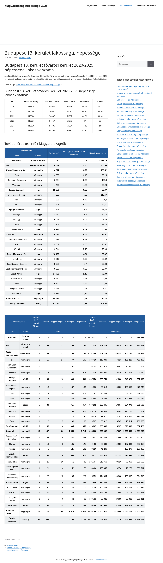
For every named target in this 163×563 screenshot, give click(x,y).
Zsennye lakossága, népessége (131, 177)
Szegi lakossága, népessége (129, 130)
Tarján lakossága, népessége (130, 157)
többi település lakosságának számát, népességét (38, 84)
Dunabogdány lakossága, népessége (133, 126)
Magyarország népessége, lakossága (100, 6)
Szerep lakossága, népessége (130, 142)
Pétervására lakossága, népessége (132, 134)
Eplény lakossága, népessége (130, 103)
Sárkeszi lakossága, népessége (130, 111)
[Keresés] (150, 64)
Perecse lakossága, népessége (130, 150)
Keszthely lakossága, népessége (131, 165)
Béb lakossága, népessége (129, 99)
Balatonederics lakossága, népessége (133, 153)
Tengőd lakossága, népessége (130, 115)
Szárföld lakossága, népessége (130, 173)
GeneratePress (101, 559)
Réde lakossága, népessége (17, 550)
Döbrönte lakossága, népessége (131, 123)
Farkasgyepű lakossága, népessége (133, 138)
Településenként (125, 6)
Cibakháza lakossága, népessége (131, 146)
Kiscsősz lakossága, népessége (130, 107)
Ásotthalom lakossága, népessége (132, 169)
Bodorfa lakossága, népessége (18, 548)
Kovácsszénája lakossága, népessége (133, 184)
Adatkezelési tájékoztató (146, 6)
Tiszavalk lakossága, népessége (131, 180)
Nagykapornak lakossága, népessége (133, 161)
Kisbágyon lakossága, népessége (131, 119)
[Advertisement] (81, 28)
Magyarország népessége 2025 (26, 6)
